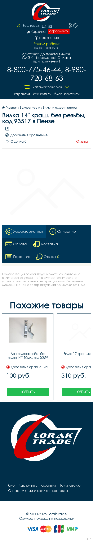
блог (58, 94)
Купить (28, 392)
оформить (58, 31)
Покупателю (69, 485)
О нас (13, 490)
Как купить (42, 94)
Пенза (47, 26)
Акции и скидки (35, 490)
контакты (72, 94)
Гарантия (22, 94)
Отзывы (82, 141)
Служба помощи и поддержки (46, 518)
